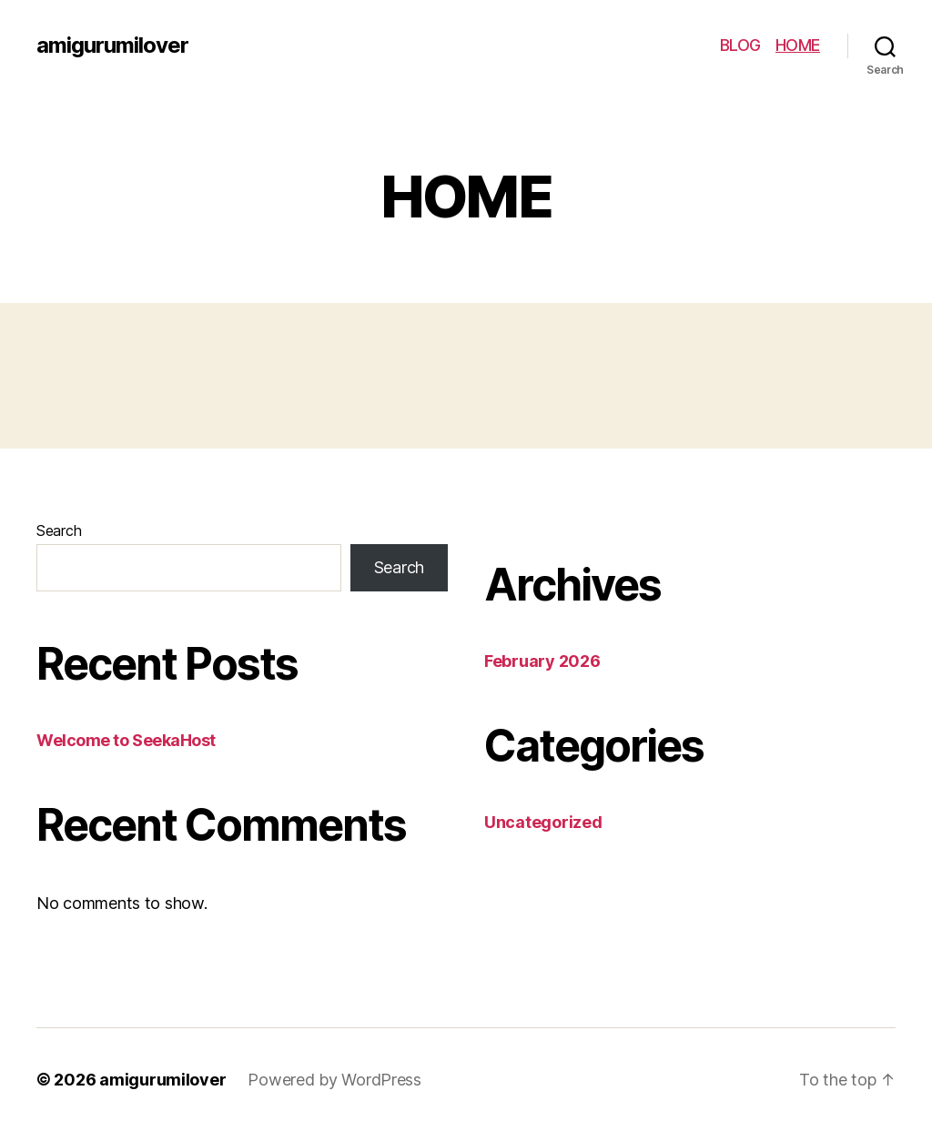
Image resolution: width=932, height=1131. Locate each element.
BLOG (740, 45)
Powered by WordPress (334, 1079)
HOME (797, 45)
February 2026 (542, 661)
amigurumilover (112, 45)
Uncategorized (543, 822)
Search (58, 530)
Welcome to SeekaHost (126, 740)
